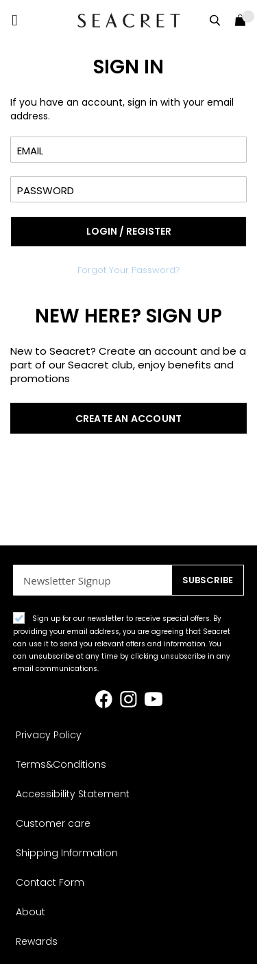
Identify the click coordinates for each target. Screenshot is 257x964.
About (30, 912)
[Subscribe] (207, 580)
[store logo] (129, 20)
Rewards (37, 941)
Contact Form (50, 882)
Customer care (53, 823)
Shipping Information (67, 853)
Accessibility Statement (73, 794)
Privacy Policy (49, 735)
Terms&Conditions (61, 764)
